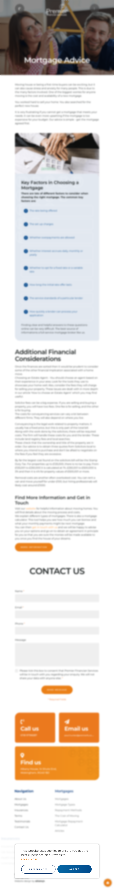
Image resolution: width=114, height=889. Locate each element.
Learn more (29, 859)
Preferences (38, 869)
